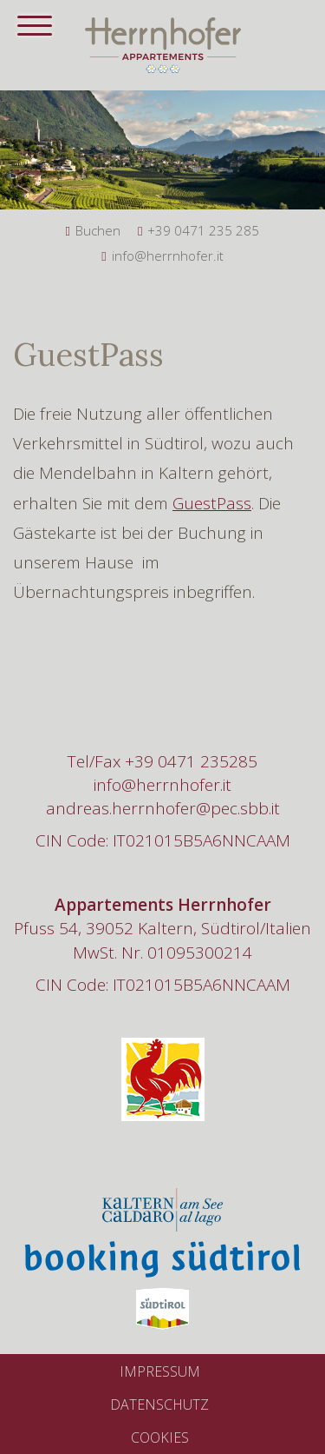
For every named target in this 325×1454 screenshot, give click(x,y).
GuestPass (211, 503)
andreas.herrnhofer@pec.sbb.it (163, 808)
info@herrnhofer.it (162, 784)
